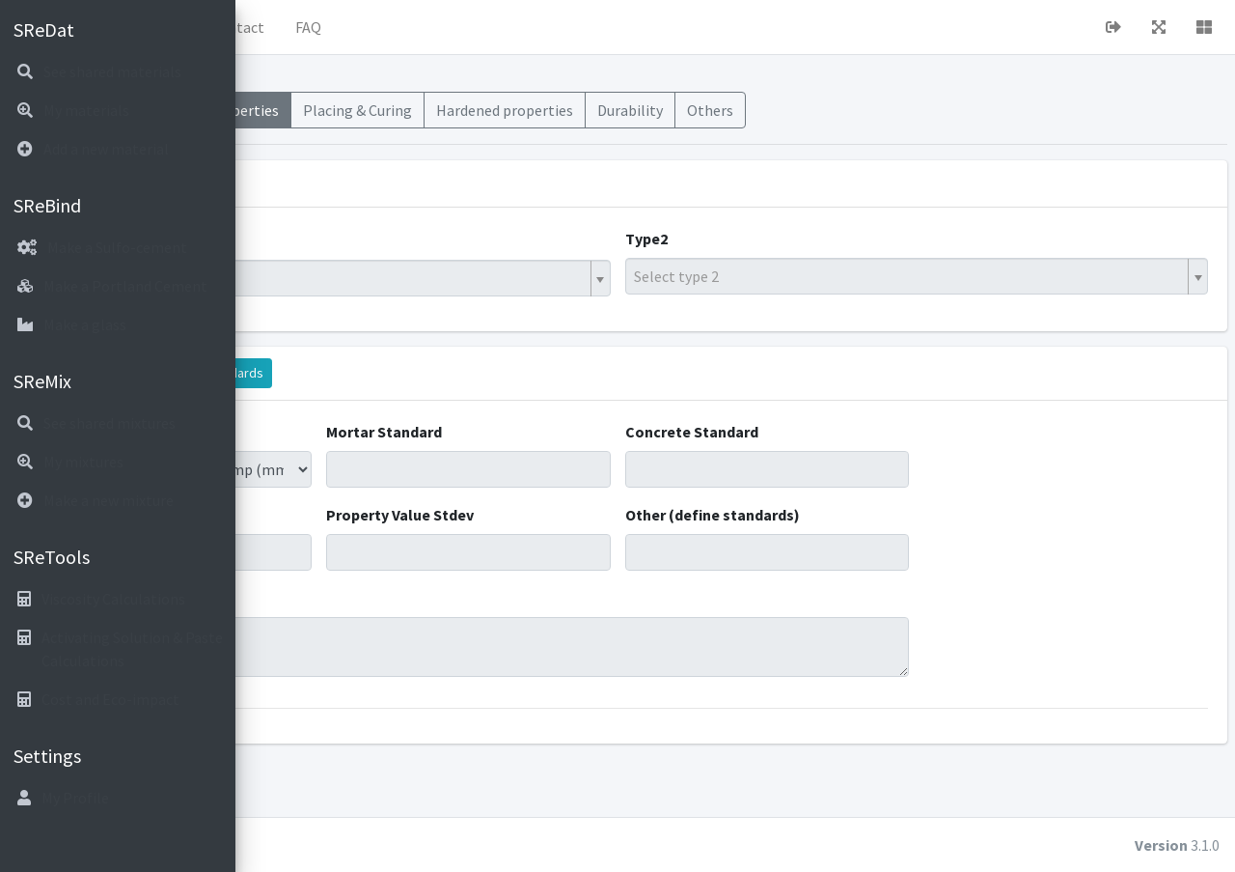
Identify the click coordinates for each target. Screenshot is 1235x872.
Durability (871, 110)
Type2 (767, 238)
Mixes (279, 110)
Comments (307, 597)
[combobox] (499, 278)
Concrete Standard (812, 431)
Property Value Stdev (580, 514)
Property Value (320, 514)
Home (329, 27)
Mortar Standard (564, 431)
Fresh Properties (464, 110)
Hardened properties (745, 110)
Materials (353, 110)
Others (951, 110)
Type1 (289, 238)
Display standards (453, 372)
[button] (271, 27)
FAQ (549, 27)
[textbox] (970, 276)
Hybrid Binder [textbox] (322, 278)
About (400, 27)
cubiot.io (385, 845)
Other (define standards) (833, 514)
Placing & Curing (598, 110)
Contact (479, 27)
